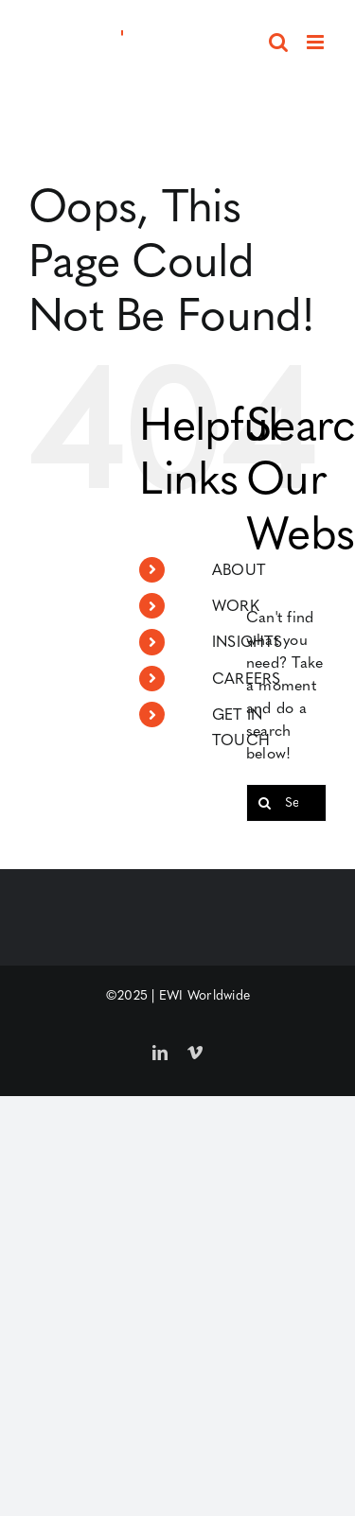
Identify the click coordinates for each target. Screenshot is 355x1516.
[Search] (265, 803)
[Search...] (286, 803)
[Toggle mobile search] (278, 42)
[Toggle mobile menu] (317, 42)
